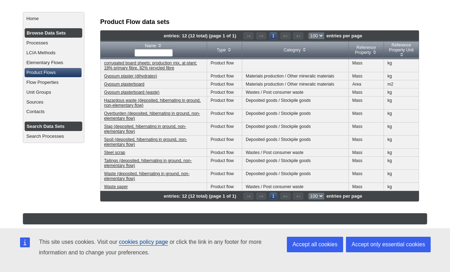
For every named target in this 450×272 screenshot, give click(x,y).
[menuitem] (54, 18)
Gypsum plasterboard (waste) (131, 92)
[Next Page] (285, 35)
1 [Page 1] (273, 35)
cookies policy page (143, 242)
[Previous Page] (261, 35)
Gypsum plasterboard (124, 84)
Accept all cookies (315, 244)
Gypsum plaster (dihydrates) (130, 76)
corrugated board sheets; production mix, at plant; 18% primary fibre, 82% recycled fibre (150, 65)
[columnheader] (154, 50)
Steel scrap (114, 152)
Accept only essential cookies (388, 244)
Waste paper (116, 186)
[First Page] (248, 35)
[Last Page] (298, 35)
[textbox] (153, 52)
